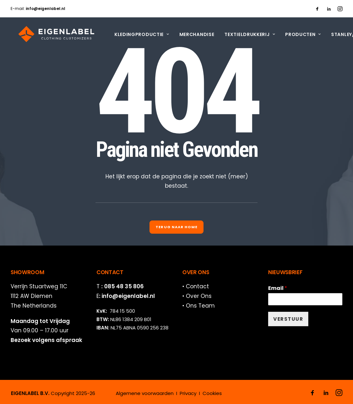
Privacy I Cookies (201, 393)
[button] (317, 8)
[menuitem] (317, 8)
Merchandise (189, 34)
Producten (295, 34)
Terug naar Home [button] (176, 226)
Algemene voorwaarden (145, 393)
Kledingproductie (134, 34)
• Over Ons (197, 296)
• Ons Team (198, 306)
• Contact (195, 286)
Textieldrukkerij (242, 34)
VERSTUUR (288, 319)
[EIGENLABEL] (48, 34)
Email (277, 288)
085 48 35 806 (124, 286)
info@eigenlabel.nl (128, 296)
